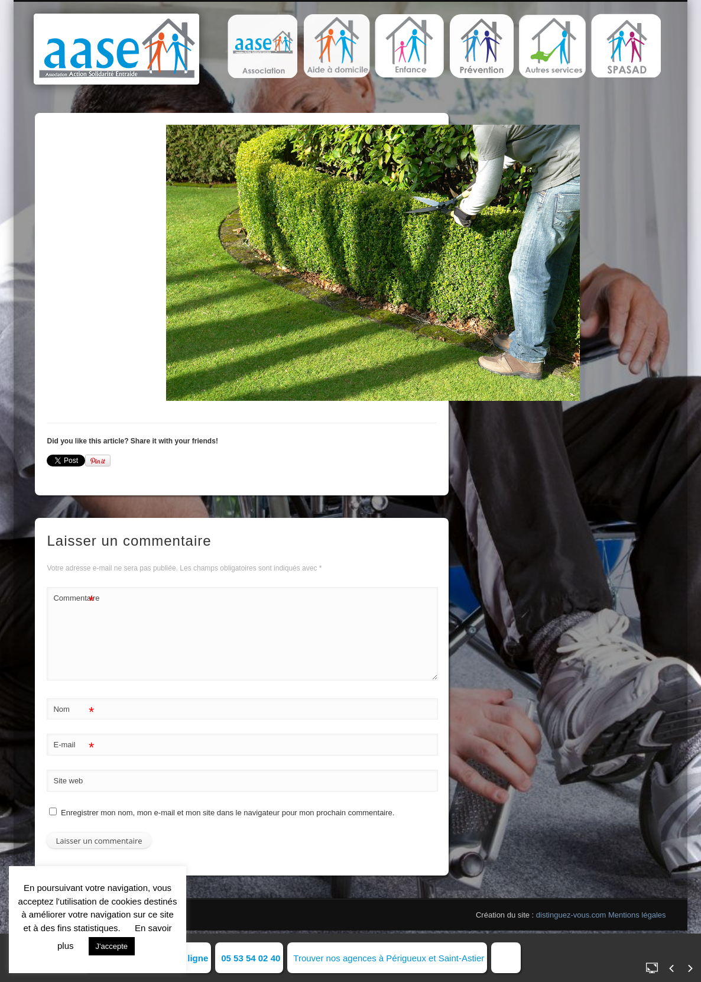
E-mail (73, 745)
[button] (262, 46)
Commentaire (74, 598)
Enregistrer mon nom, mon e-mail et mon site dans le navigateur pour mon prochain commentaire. (227, 812)
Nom (73, 709)
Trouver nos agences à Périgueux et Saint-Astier (388, 958)
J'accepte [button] (112, 946)
